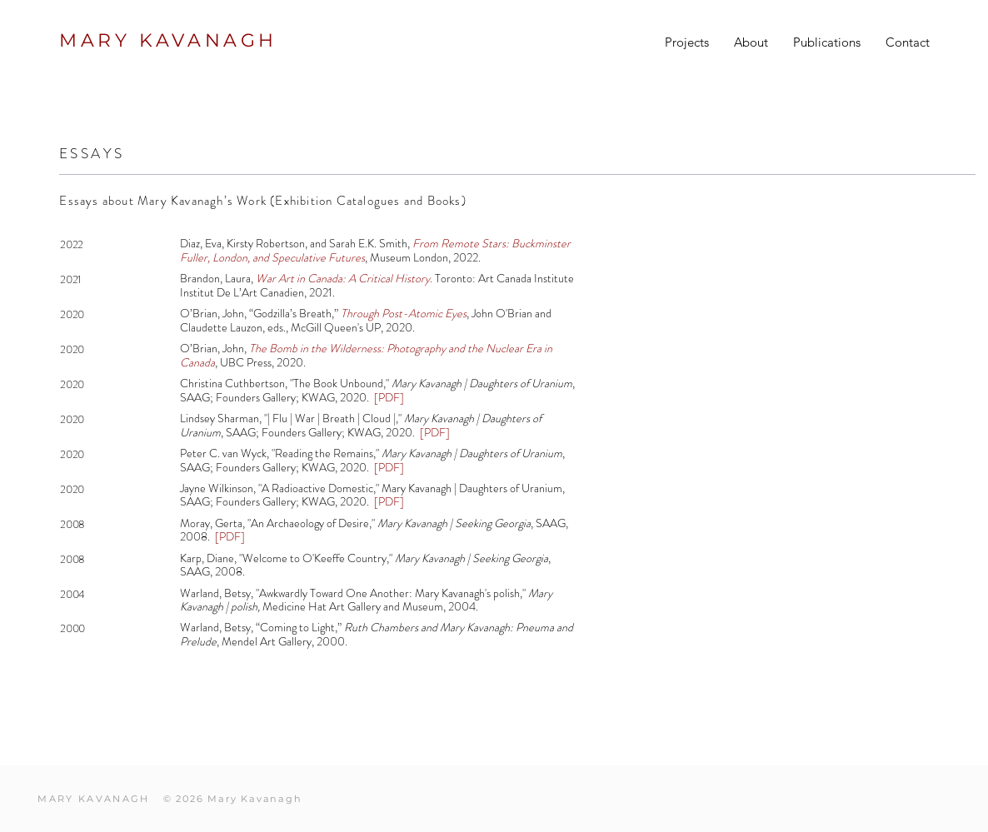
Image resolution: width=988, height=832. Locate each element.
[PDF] (388, 467)
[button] (686, 42)
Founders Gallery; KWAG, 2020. (294, 397)
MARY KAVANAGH (168, 40)
